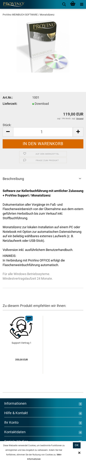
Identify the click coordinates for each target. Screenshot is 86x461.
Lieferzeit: (10, 103)
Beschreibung (13, 179)
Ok (77, 445)
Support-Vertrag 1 (21, 342)
